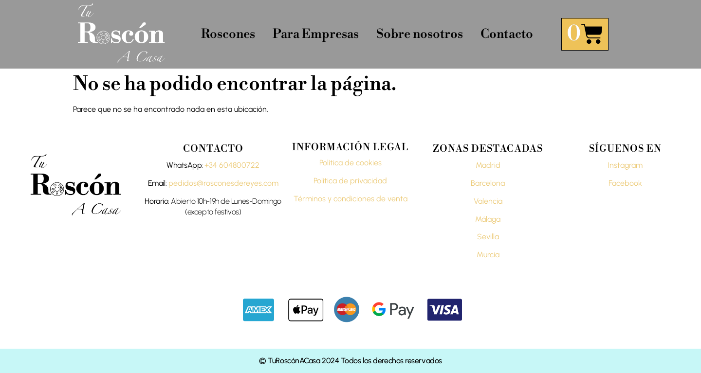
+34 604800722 (231, 165)
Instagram (625, 165)
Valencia (488, 201)
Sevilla (488, 236)
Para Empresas (316, 34)
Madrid (488, 165)
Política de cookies (350, 162)
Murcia (488, 254)
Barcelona (488, 183)
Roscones (228, 34)
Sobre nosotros (419, 34)
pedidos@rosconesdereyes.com (223, 183)
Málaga (487, 219)
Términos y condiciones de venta (350, 198)
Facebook (625, 183)
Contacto (506, 34)
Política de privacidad (350, 180)
